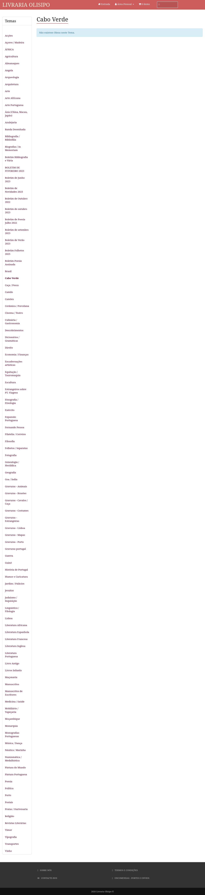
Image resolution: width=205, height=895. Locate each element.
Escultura (10, 382)
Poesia (8, 781)
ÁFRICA (9, 49)
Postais (9, 802)
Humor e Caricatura (16, 576)
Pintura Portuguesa (16, 774)
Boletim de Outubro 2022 (16, 200)
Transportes (12, 843)
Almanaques (12, 63)
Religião (9, 816)
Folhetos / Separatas (16, 448)
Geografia (10, 472)
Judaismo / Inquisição (11, 599)
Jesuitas (9, 590)
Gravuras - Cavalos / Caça (16, 502)
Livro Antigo (12, 663)
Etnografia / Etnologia (11, 401)
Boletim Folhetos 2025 (14, 252)
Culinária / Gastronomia (12, 321)
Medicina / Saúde (14, 701)
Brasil (8, 271)
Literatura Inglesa (15, 646)
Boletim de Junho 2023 (15, 179)
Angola (9, 70)
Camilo (9, 292)
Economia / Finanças (16, 354)
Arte (7, 91)
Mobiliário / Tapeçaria (11, 710)
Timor (8, 829)
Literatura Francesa (16, 639)
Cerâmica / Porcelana (17, 306)
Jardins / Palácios (14, 583)
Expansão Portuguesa (11, 418)
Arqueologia (12, 77)
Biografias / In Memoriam (13, 148)
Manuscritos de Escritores (14, 692)
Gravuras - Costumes (16, 510)
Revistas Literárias (15, 823)
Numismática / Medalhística (13, 758)
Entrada (104, 4)
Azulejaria (11, 122)
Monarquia (11, 725)
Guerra (9, 555)
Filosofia (10, 441)
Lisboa (8, 618)
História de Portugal (16, 569)
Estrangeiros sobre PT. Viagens (15, 391)
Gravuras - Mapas (15, 534)
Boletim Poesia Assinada (13, 262)
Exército (9, 410)
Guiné (8, 562)
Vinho (8, 850)
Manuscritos (12, 684)
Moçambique (12, 718)
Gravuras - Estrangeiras (12, 519)
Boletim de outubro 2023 (16, 210)
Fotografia (11, 455)
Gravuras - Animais (16, 486)
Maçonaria (11, 677)
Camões (9, 299)
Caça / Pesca (12, 285)
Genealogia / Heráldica (12, 463)
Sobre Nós (44, 870)
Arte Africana (12, 98)
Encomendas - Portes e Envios (130, 878)
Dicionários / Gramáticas (12, 339)
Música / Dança (13, 743)
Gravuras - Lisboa (15, 528)
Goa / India (11, 479)
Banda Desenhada (15, 129)
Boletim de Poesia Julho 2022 (15, 221)
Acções (9, 35)
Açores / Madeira (14, 42)
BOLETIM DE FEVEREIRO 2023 (14, 169)
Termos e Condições (125, 870)
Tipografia (11, 836)
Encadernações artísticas (13, 363)
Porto (8, 795)
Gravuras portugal (15, 548)
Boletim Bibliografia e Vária (16, 158)
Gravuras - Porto (14, 541)
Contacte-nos (47, 878)
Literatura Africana (16, 625)
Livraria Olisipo (26, 4)
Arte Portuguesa (14, 105)
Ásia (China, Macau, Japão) (16, 113)
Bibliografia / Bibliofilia (12, 138)
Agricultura (11, 56)
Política (9, 788)
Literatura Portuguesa (11, 654)
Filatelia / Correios (15, 434)
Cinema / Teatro (14, 312)
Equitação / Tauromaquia (12, 373)
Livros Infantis (13, 670)
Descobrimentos (14, 330)
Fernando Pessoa (14, 427)
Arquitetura (12, 84)
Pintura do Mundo (15, 767)
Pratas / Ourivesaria (16, 809)
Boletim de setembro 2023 (17, 231)
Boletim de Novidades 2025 (14, 189)
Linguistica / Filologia (12, 609)
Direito (9, 347)
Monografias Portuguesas (12, 734)
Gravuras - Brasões (15, 493)
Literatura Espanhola (17, 632)
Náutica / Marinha (15, 750)
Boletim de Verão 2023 (14, 241)
